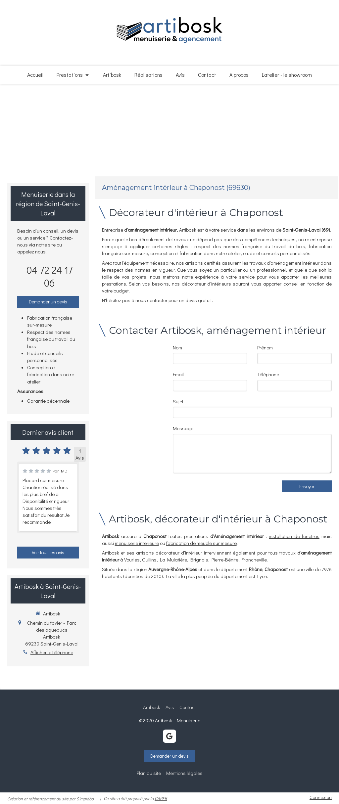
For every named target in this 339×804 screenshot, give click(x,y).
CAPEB (161, 798)
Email (178, 374)
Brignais (199, 559)
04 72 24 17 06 (49, 276)
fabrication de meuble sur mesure (201, 543)
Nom (177, 347)
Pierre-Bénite (225, 559)
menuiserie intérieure (137, 543)
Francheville (254, 559)
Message (183, 428)
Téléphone (268, 374)
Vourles (132, 559)
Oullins (149, 559)
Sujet (178, 401)
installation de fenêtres (294, 536)
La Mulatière (173, 559)
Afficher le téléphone (51, 652)
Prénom (265, 347)
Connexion (321, 797)
